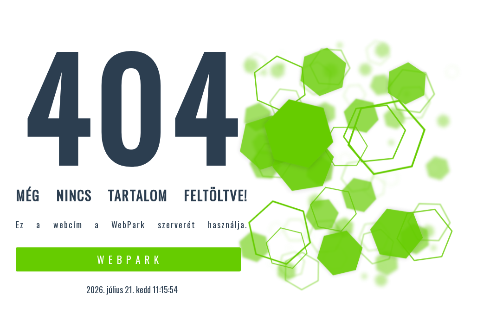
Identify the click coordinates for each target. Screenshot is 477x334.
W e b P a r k (128, 259)
